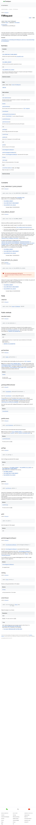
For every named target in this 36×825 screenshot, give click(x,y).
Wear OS (26, 816)
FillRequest (17, 84)
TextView (24, 244)
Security (2, 818)
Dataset (26, 553)
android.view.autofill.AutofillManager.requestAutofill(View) (16, 241)
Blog (2, 823)
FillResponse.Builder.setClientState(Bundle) (12, 364)
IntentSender (5, 111)
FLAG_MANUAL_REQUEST (6, 62)
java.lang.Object (4, 24)
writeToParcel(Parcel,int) (13, 330)
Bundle (3, 103)
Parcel (10, 167)
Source (2, 820)
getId (3, 144)
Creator (13, 84)
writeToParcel (5, 167)
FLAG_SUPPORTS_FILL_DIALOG (8, 69)
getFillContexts (5, 121)
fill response (27, 108)
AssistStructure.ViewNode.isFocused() (10, 238)
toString (4, 160)
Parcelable (17, 22)
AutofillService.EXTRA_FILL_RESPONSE (10, 402)
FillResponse (4, 399)
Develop (10, 9)
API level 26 (6, 12)
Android (2, 815)
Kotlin (30, 17)
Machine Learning (16, 816)
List (3, 119)
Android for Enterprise (5, 816)
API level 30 (6, 540)
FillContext (7, 119)
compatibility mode (19, 56)
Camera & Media (16, 820)
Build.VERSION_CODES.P (16, 363)
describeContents (6, 97)
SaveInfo (12, 433)
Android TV (26, 822)
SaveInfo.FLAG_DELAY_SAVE (24, 433)
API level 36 (8, 263)
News (2, 822)
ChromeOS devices (27, 818)
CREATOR (4, 87)
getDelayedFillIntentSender (8, 114)
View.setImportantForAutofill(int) (24, 227)
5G (13, 823)
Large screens (26, 815)
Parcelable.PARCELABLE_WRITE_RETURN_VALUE (11, 626)
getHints (4, 137)
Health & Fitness (15, 818)
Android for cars (27, 820)
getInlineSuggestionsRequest (8, 152)
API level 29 (6, 188)
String (6, 134)
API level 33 (6, 262)
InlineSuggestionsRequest (8, 149)
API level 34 (6, 483)
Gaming (14, 815)
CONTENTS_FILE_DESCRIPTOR (14, 331)
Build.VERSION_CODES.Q (17, 431)
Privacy (14, 822)
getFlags (4, 129)
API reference (4, 5)
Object (6, 22)
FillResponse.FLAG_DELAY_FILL (18, 399)
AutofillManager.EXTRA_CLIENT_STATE (18, 367)
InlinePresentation (6, 555)
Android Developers (4, 9)
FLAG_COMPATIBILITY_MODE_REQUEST (9, 54)
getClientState (5, 106)
